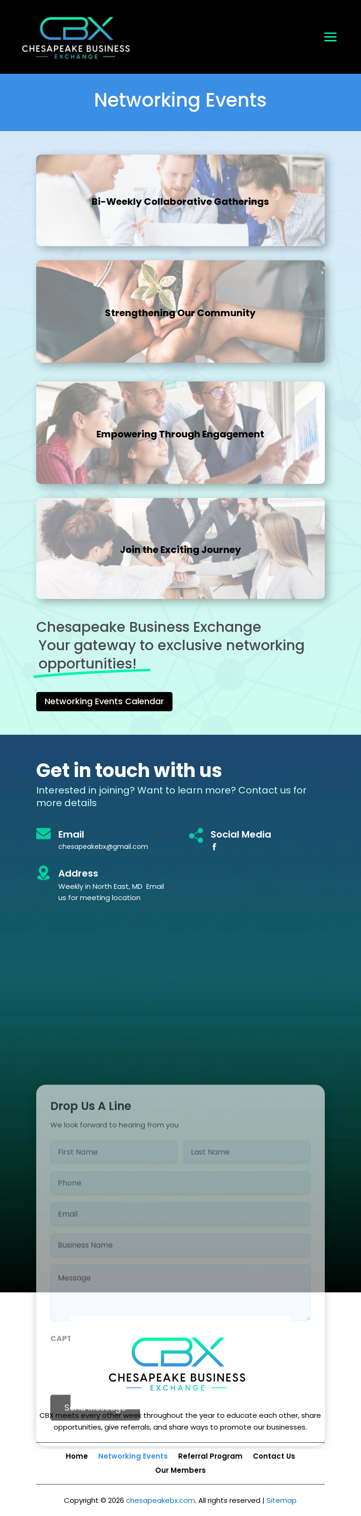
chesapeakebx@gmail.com (103, 846)
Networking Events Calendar (104, 701)
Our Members (180, 1471)
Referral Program (210, 1457)
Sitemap (282, 1500)
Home (77, 1457)
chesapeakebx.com (160, 1500)
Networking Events (133, 1457)
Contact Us (274, 1457)
